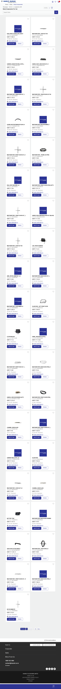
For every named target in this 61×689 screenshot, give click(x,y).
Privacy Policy (30, 679)
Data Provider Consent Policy (30, 677)
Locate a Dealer (36, 645)
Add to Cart (11, 43)
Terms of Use (30, 675)
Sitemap (30, 681)
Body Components (18, 4)
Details (19, 43)
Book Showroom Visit (49, 645)
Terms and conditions (50, 640)
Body (11, 4)
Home (6, 4)
